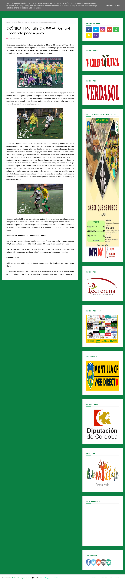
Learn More (108, 6)
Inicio (8, 22)
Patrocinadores (106, 578)
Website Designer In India (22, 578)
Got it (117, 6)
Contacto (119, 578)
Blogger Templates (52, 578)
